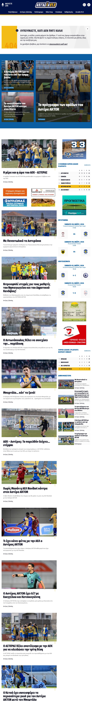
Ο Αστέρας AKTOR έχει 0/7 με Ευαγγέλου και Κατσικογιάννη (21, 595)
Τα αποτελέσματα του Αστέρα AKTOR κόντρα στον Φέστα (15, 106)
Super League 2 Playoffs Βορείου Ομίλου (68, 351)
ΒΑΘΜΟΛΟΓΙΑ (87, 165)
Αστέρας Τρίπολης (26, 12)
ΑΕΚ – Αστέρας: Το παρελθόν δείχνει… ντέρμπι (26, 443)
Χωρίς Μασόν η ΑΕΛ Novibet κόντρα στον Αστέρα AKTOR (25, 490)
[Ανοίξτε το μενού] (88, 4)
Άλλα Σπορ (49, 12)
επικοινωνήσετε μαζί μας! (58, 44)
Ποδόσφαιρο (38, 12)
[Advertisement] (15, 192)
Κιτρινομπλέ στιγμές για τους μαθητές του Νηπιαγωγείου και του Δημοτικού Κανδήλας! (26, 287)
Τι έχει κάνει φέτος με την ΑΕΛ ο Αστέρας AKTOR (22, 542)
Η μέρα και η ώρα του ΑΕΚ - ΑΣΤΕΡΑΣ (25, 172)
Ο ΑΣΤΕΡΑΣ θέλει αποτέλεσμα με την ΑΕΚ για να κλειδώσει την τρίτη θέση (27, 647)
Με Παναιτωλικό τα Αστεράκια (22, 241)
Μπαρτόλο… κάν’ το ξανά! (19, 393)
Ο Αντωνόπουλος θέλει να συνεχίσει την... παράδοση (25, 342)
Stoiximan (58, 12)
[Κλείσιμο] (87, 28)
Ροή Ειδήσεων (12, 12)
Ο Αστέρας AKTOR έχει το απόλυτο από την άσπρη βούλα (16, 74)
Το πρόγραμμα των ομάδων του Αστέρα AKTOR (60, 107)
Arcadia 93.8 (80, 12)
